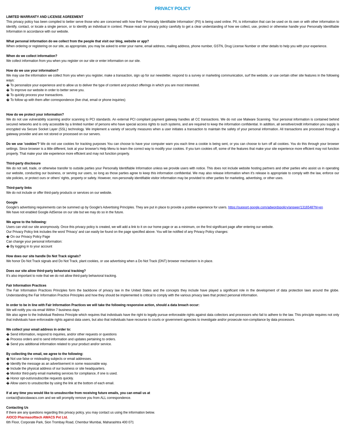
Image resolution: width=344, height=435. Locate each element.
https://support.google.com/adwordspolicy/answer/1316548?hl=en (275, 207)
